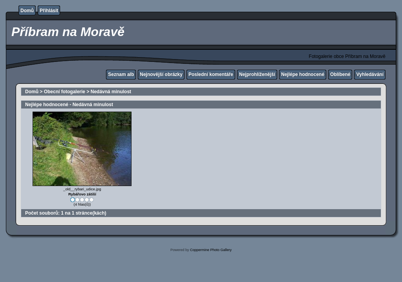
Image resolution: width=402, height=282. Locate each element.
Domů (27, 10)
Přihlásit (49, 10)
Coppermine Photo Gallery (211, 250)
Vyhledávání (370, 74)
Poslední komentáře (210, 74)
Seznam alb (121, 74)
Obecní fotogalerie (64, 91)
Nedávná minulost (111, 91)
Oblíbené (340, 74)
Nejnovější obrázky (161, 74)
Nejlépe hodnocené (302, 74)
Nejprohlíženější (257, 74)
